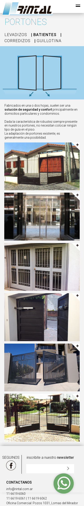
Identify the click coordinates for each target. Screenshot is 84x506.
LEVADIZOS (15, 34)
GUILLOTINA (49, 40)
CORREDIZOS (17, 40)
